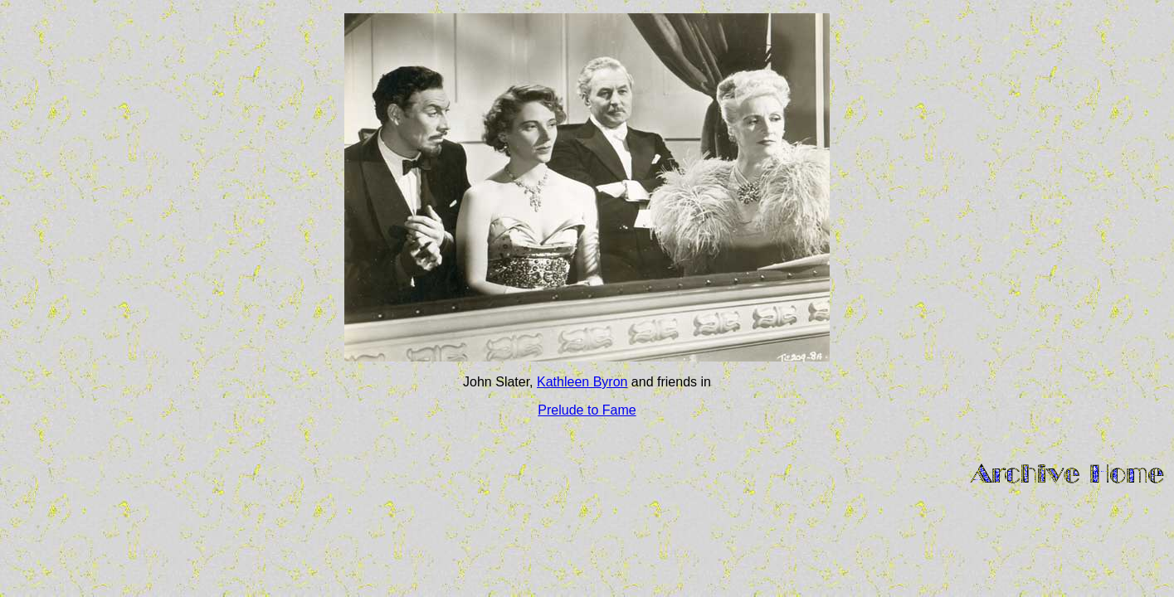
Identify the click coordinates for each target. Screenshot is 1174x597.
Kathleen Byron (582, 382)
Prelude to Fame (587, 410)
